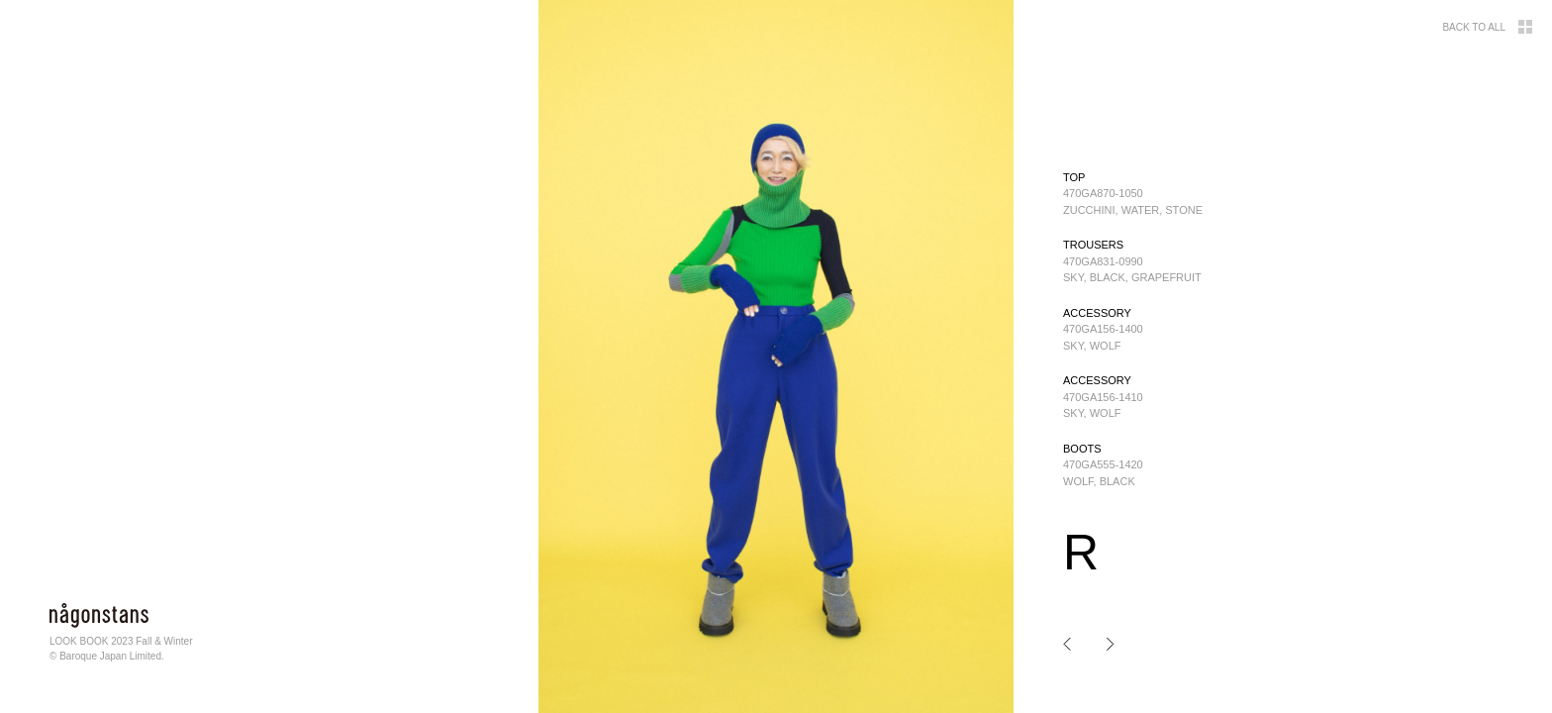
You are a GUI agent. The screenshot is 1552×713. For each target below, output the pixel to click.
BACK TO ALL (1487, 27)
